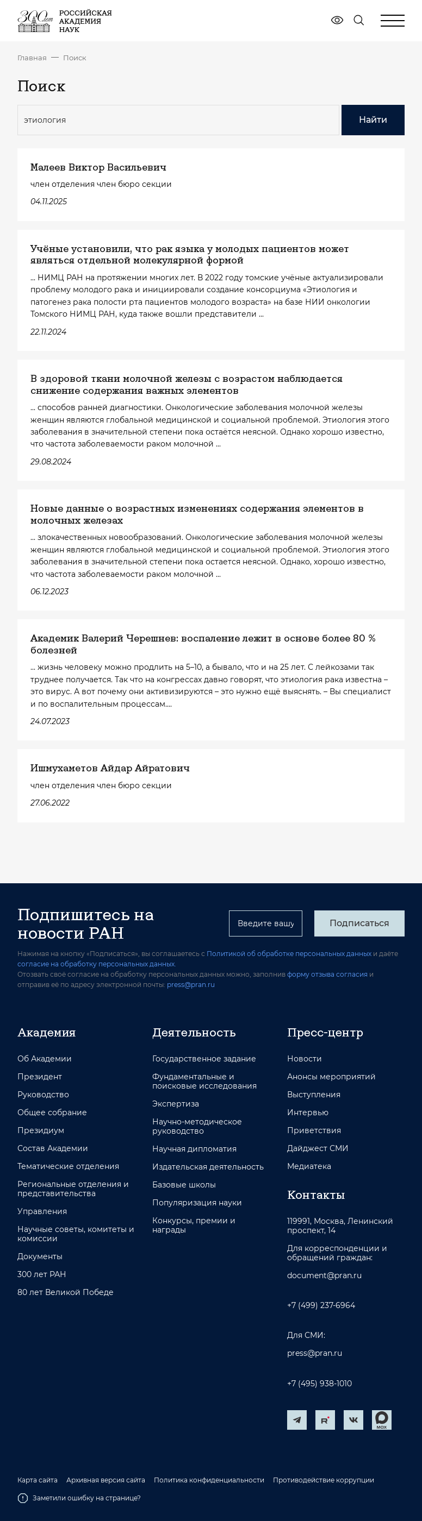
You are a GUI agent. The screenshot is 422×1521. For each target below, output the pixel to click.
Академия (46, 1032)
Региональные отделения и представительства (73, 1189)
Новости (304, 1059)
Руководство (43, 1094)
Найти (373, 120)
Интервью (307, 1112)
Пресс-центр (325, 1032)
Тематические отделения (68, 1166)
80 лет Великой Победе (65, 1292)
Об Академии (44, 1059)
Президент (39, 1077)
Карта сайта (37, 1480)
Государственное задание (204, 1059)
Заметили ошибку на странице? (79, 1498)
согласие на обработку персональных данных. (96, 964)
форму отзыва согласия (327, 974)
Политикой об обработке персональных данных (289, 954)
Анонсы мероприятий (331, 1077)
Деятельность (194, 1032)
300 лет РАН (41, 1274)
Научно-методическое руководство (197, 1126)
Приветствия (314, 1130)
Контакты (316, 1195)
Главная (32, 57)
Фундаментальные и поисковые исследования (204, 1081)
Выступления (313, 1094)
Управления (42, 1211)
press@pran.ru (191, 985)
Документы (40, 1256)
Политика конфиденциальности (209, 1480)
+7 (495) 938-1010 (319, 1383)
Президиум (40, 1130)
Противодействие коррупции (323, 1480)
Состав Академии (52, 1148)
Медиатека (309, 1166)
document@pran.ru (324, 1275)
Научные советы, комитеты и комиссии (75, 1234)
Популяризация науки (197, 1203)
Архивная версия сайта (105, 1480)
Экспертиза (175, 1104)
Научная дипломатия (194, 1149)
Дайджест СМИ (318, 1148)
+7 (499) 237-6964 (321, 1305)
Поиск (74, 57)
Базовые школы (184, 1185)
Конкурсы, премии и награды (193, 1225)
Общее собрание (52, 1112)
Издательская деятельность (208, 1167)
